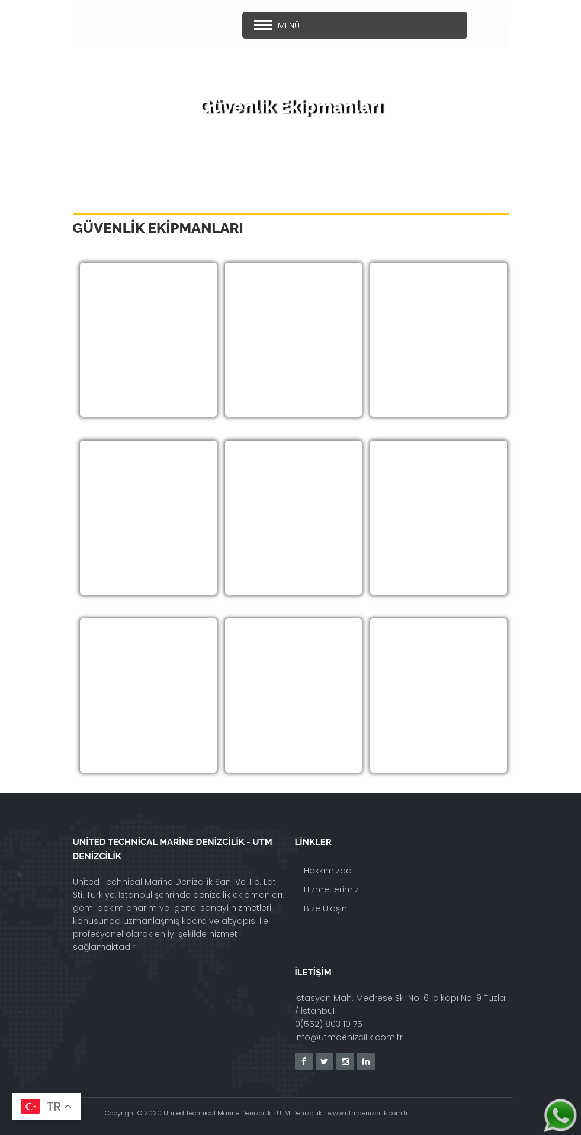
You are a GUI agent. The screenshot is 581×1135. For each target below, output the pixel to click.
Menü (289, 25)
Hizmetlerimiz (331, 889)
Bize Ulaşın (325, 908)
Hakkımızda (328, 870)
